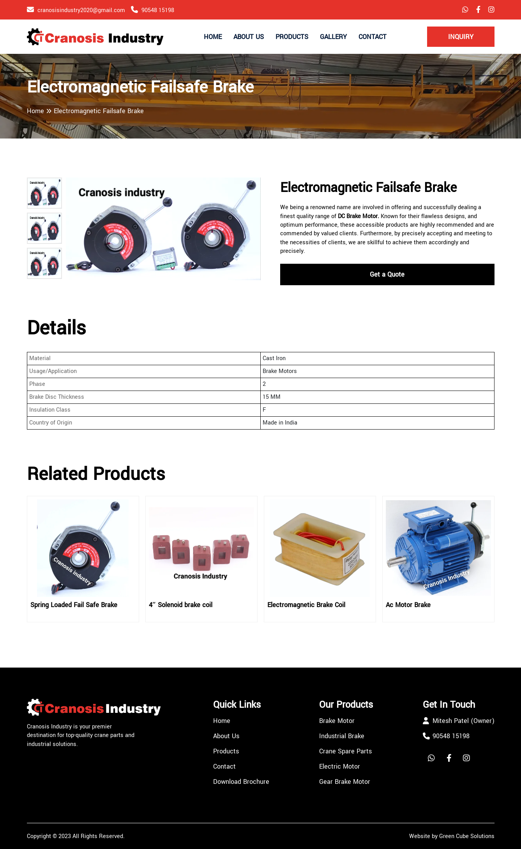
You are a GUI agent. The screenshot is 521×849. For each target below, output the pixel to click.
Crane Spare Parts (345, 751)
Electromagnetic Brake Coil (306, 604)
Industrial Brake (341, 736)
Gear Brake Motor (344, 781)
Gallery (333, 36)
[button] (44, 193)
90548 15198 (157, 10)
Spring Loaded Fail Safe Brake (73, 604)
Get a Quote (387, 274)
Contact (373, 36)
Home (213, 36)
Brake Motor (337, 720)
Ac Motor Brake (408, 604)
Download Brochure (241, 781)
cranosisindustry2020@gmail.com (81, 10)
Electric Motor (339, 766)
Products (292, 36)
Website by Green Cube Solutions (452, 836)
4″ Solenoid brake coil (181, 604)
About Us (248, 36)
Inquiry (460, 36)
